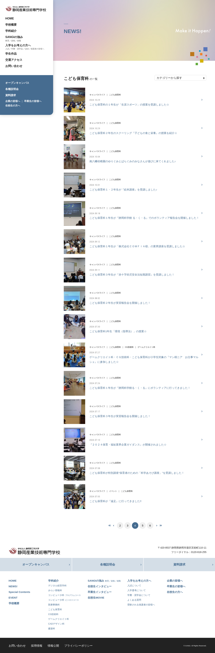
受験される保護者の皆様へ (141, 604)
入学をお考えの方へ (18, 45)
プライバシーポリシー (78, 645)
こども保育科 (55, 609)
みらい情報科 (55, 589)
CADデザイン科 (56, 623)
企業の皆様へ (12, 101)
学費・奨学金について (138, 594)
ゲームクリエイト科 (58, 618)
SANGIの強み (14, 37)
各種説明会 (12, 88)
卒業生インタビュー (100, 591)
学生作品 (11, 53)
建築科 (51, 628)
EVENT (13, 597)
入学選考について (136, 589)
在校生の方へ (12, 105)
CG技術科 (53, 613)
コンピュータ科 (64, 594)
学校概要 (11, 24)
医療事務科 (54, 604)
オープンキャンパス (17, 82)
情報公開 (53, 645)
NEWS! (13, 585)
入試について (134, 585)
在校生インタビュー (100, 585)
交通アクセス (13, 59)
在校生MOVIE (96, 597)
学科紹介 (11, 30)
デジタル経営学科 (57, 585)
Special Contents (19, 591)
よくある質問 (134, 599)
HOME (9, 18)
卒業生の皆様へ (32, 101)
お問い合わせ (13, 66)
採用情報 (36, 645)
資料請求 (10, 95)
